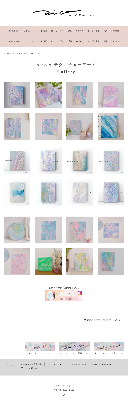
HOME (6, 43)
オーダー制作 (93, 31)
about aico (14, 31)
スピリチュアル (54, 354)
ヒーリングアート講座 (61, 31)
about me (107, 354)
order (94, 354)
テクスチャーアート (19, 43)
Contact (115, 31)
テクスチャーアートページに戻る (102, 309)
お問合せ (33, 358)
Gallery (80, 31)
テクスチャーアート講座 (35, 31)
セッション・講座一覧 (31, 354)
